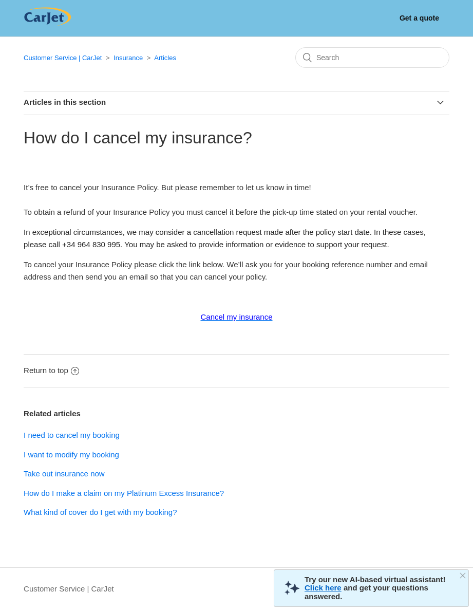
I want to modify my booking (71, 454)
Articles (165, 58)
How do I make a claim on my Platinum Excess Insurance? (124, 493)
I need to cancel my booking (72, 435)
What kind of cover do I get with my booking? (100, 512)
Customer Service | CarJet (63, 58)
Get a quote (419, 18)
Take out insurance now (64, 473)
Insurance (128, 58)
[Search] (372, 57)
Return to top (51, 370)
